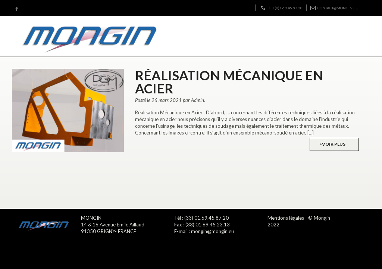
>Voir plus (332, 144)
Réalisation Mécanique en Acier (229, 81)
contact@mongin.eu (334, 8)
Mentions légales (285, 218)
